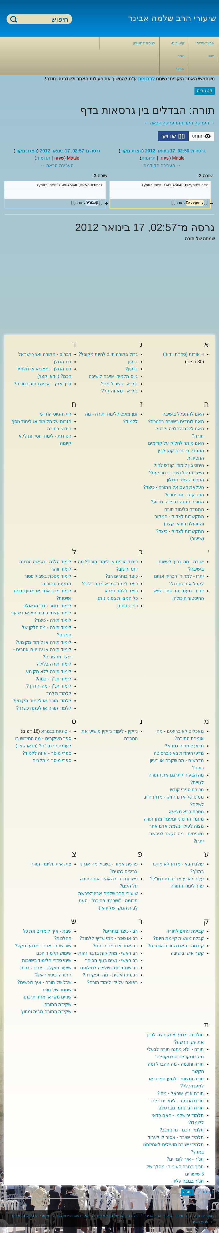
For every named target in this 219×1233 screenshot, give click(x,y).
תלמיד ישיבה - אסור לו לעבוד (176, 1137)
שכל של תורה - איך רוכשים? (44, 982)
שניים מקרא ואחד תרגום (47, 996)
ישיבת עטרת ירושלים (73, 1216)
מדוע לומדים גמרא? (184, 745)
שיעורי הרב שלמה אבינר (172, 18)
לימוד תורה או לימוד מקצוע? (43, 642)
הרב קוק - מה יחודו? (184, 494)
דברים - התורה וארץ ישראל (44, 354)
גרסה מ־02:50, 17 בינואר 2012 (175, 150)
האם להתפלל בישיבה (183, 414)
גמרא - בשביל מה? (119, 383)
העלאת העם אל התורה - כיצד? (173, 487)
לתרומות (146, 78)
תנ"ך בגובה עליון (188, 1181)
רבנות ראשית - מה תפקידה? (110, 974)
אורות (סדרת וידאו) (181, 354)
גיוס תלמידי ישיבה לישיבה (113, 376)
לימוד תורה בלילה (54, 664)
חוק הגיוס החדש (55, 414)
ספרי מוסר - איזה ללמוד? (46, 753)
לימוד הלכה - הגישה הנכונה (45, 561)
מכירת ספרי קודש (187, 789)
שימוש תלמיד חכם (53, 953)
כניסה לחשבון (144, 43)
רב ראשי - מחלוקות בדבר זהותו (107, 953)
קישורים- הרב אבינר (177, 56)
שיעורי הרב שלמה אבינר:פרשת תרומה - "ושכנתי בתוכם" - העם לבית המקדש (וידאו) (108, 900)
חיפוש (13, 19)
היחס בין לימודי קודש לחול (179, 465)
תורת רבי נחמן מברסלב (181, 1107)
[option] (202, 136)
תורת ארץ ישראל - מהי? (180, 1093)
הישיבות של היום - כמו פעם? (176, 472)
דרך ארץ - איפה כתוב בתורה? (42, 383)
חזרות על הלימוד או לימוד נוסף (41, 421)
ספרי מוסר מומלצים (52, 760)
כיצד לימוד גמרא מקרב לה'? (110, 583)
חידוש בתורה (59, 428)
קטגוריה (205, 1191)
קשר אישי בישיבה (187, 953)
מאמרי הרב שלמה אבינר (30, 1216)
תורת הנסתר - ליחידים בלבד (176, 1100)
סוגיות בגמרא (54, 731)
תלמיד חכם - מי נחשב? (181, 1129)
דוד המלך (62, 361)
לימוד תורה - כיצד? (53, 620)
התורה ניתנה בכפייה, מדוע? (177, 501)
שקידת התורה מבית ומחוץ (46, 1011)
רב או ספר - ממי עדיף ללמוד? (109, 938)
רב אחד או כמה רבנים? (115, 945)
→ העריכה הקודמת (196, 122)
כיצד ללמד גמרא (121, 590)
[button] (201, 136)
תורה (187, 1192)
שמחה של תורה (56, 989)
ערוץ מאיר (200, 1222)
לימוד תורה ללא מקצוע (48, 671)
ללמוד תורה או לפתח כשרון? (43, 708)
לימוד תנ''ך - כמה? (53, 678)
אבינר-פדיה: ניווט (204, 49)
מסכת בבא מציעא (186, 811)
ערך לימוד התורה (187, 885)
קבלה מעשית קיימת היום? (178, 938)
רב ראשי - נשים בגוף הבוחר (111, 960)
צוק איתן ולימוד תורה (51, 863)
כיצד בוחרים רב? (121, 576)
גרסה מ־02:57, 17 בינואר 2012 (70, 150)
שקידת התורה (57, 1004)
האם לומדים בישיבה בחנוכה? (176, 421)
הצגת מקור (131, 150)
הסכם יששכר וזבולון (185, 479)
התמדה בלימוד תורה (184, 509)
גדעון (133, 361)
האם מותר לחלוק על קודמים (176, 443)
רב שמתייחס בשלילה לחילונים (108, 967)
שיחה (164, 158)
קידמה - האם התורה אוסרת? (175, 945)
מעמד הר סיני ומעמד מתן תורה (174, 819)
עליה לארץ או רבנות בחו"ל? (177, 878)
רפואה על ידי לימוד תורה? (112, 982)
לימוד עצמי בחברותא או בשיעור (40, 612)
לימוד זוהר (61, 569)
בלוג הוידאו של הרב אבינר (117, 1216)
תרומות (148, 158)
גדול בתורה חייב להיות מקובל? (108, 354)
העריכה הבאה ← (160, 122)
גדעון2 (131, 368)
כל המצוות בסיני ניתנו (116, 598)
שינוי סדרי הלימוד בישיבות (46, 960)
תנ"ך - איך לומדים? (185, 1159)
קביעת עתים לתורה (185, 931)
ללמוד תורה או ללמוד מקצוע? (42, 700)
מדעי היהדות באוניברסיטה (179, 753)
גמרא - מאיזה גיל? (119, 390)
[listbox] (186, 136)
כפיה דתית (127, 605)
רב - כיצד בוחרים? (120, 931)
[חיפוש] (42, 19)
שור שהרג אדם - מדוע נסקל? (43, 945)
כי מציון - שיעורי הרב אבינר (166, 1216)
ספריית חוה (203, 1216)
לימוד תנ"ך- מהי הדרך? (48, 686)
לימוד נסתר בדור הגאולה (47, 605)
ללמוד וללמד (58, 693)
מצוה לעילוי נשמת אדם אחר (176, 826)
